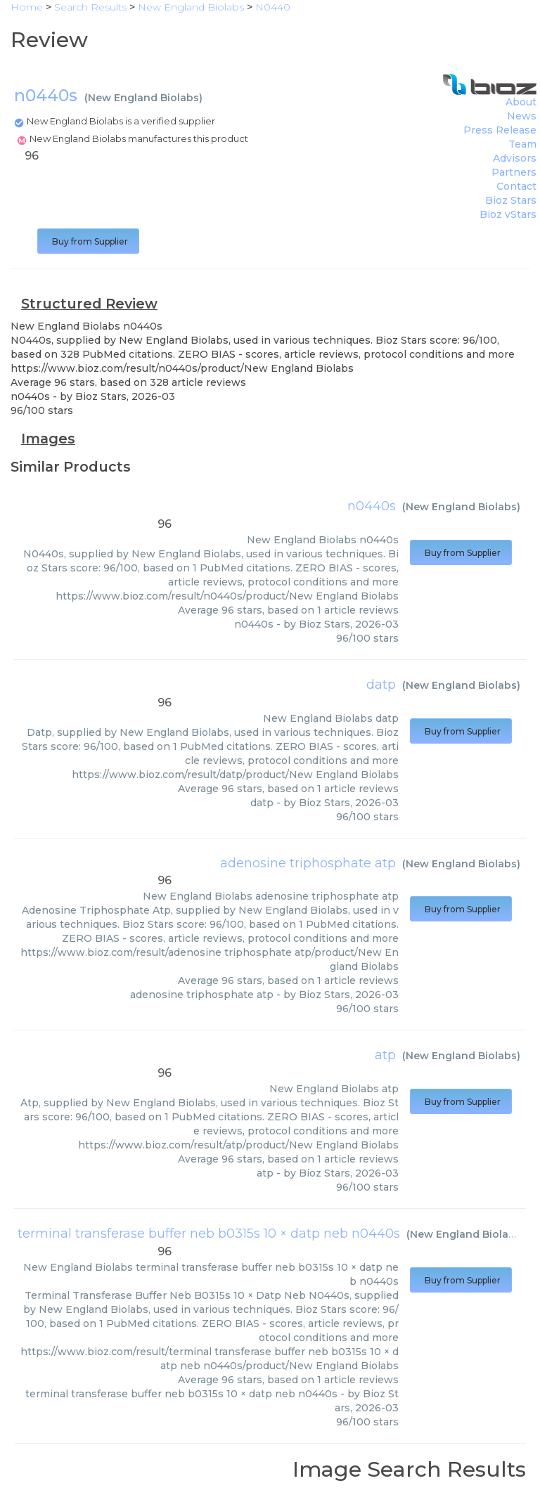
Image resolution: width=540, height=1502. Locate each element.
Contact (516, 186)
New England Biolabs (143, 97)
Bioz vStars (508, 214)
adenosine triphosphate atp (308, 863)
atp (385, 1055)
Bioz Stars (510, 200)
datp (381, 684)
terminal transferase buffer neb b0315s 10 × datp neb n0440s (209, 1233)
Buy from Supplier (88, 241)
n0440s (371, 506)
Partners (513, 172)
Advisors (514, 158)
